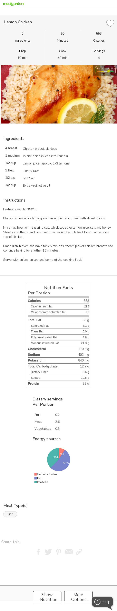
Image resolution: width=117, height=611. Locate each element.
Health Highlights (105, 68)
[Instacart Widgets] (58, 582)
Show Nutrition (48, 597)
